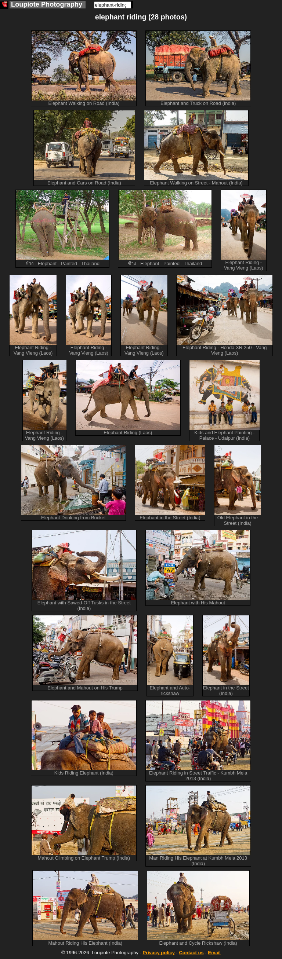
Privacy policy (158, 952)
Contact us (191, 952)
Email (214, 952)
